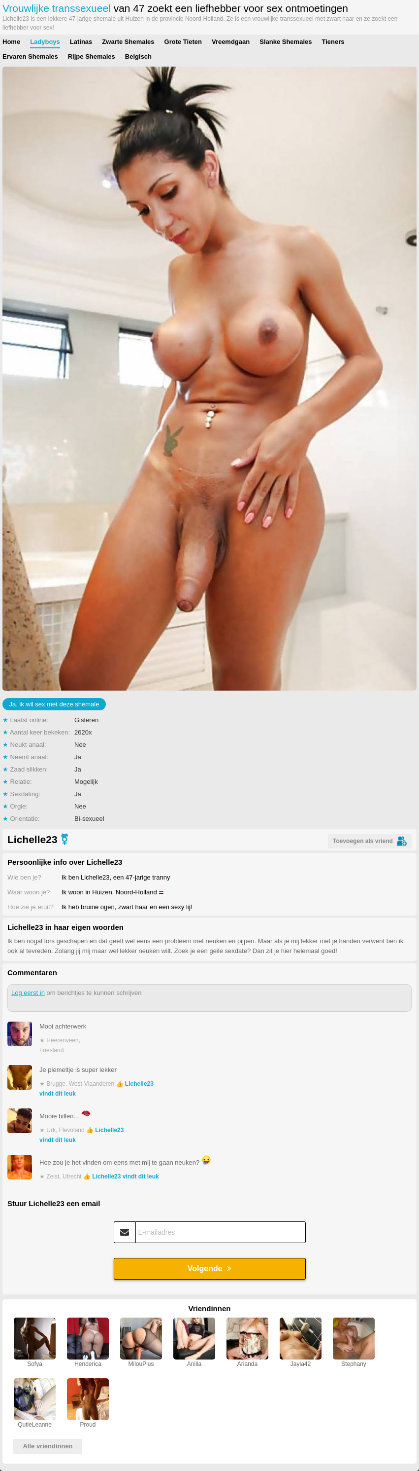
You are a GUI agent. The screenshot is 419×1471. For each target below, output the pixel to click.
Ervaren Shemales (30, 56)
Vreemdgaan (231, 41)
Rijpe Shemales (91, 56)
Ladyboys (45, 41)
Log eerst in (28, 992)
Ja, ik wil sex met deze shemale (54, 704)
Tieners (333, 41)
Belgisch (138, 56)
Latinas (81, 41)
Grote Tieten (183, 41)
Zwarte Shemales (128, 41)
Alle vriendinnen (47, 1446)
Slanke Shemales (285, 41)
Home (11, 41)
